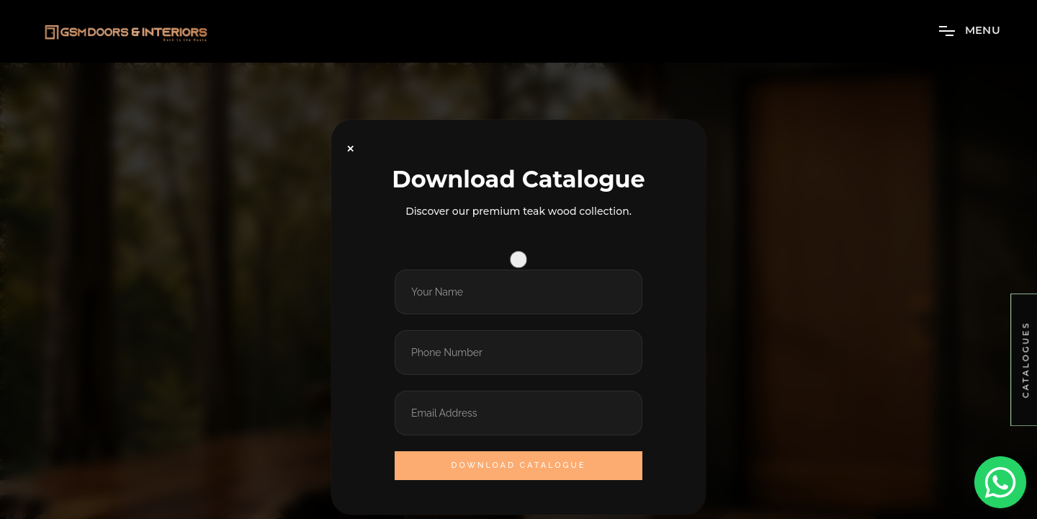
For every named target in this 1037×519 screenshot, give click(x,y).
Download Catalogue (519, 465)
